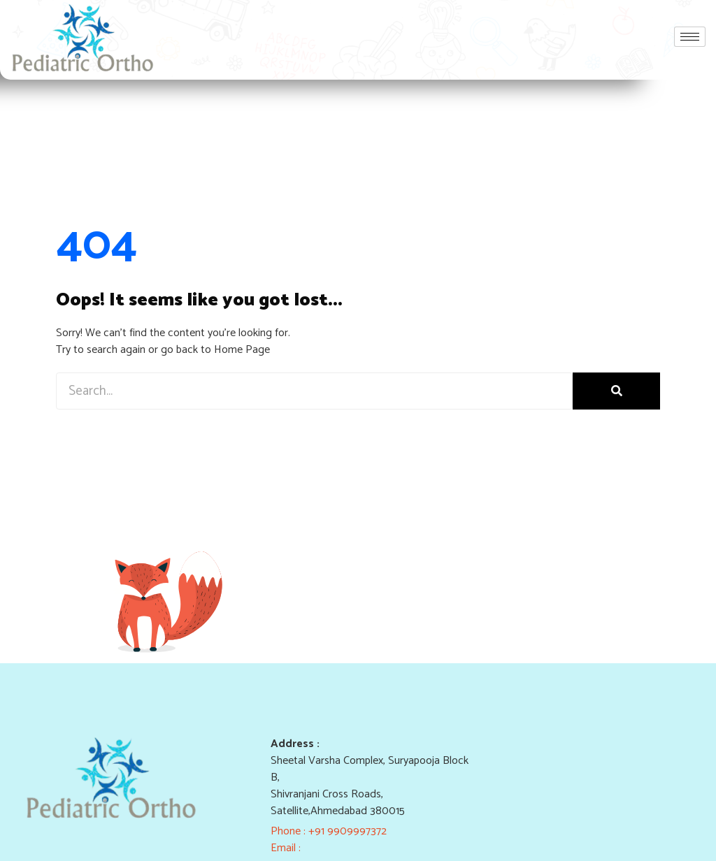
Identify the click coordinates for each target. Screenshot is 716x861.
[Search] (616, 391)
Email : (287, 848)
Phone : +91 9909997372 (329, 831)
